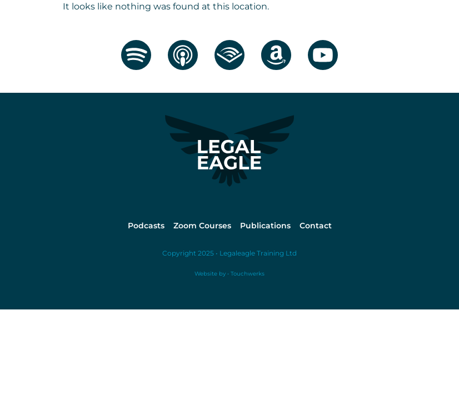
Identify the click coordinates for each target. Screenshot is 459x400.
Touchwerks (247, 273)
